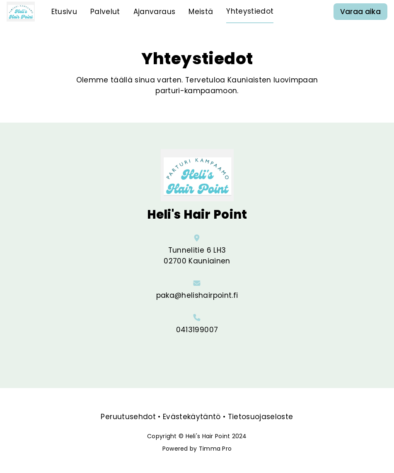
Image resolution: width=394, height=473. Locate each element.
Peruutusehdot (128, 417)
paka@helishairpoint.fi (197, 295)
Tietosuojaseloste (260, 417)
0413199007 (197, 330)
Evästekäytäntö (192, 417)
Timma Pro (215, 448)
